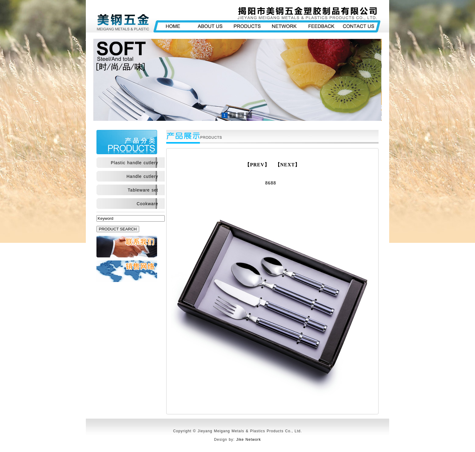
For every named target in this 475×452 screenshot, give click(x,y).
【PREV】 (257, 164)
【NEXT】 (287, 164)
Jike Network (248, 439)
